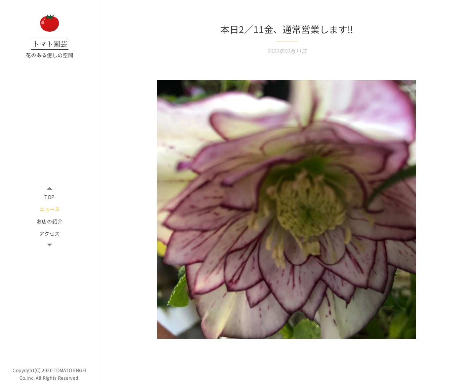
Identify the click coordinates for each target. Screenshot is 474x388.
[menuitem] (49, 197)
